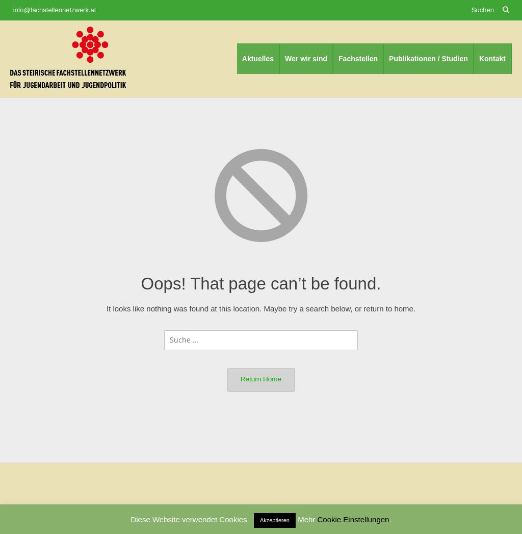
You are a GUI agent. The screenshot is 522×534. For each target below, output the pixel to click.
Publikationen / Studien (428, 59)
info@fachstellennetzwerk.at (54, 10)
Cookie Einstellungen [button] (353, 519)
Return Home (261, 379)
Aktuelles (258, 59)
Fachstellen (358, 59)
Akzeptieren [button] (275, 520)
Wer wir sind (306, 59)
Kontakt (492, 59)
